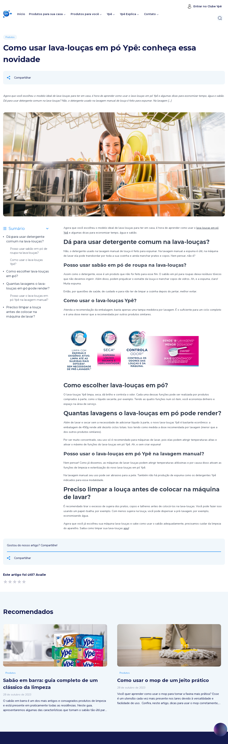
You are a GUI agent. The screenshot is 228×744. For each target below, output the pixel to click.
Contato (150, 14)
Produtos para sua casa (46, 14)
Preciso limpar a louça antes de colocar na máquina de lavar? (23, 311)
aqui (126, 528)
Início (21, 14)
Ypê (111, 14)
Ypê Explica (128, 14)
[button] (7, 14)
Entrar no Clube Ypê (204, 6)
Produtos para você (85, 14)
